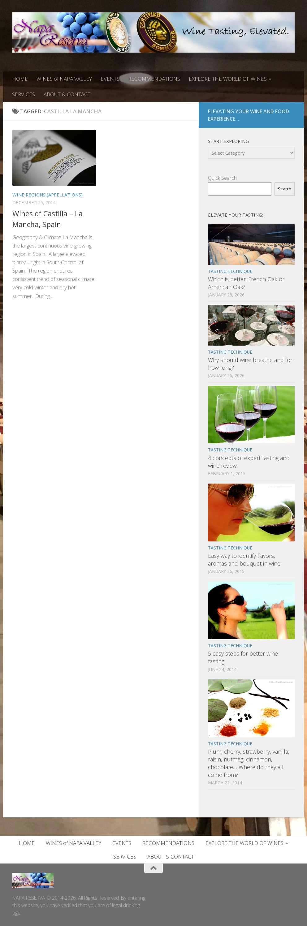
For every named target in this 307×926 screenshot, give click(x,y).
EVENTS (110, 78)
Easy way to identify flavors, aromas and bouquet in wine (244, 559)
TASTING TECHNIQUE (230, 271)
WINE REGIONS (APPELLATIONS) (47, 195)
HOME (20, 78)
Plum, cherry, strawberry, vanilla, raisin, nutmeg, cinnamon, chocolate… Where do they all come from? (248, 763)
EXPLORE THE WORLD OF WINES (228, 78)
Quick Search (222, 177)
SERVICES (23, 94)
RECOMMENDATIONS (154, 78)
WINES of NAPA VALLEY (64, 78)
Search (284, 189)
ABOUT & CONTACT (67, 94)
